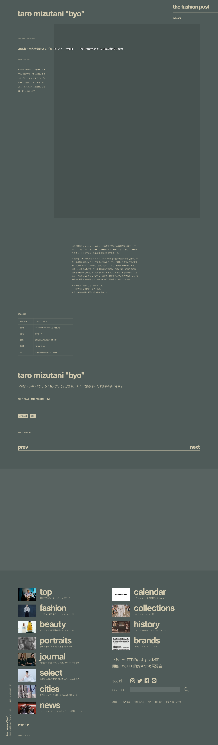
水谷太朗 (23, 416)
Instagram (132, 680)
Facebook (147, 680)
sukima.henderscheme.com (46, 352)
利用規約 (158, 702)
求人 (150, 702)
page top (23, 724)
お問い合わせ (139, 702)
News (177, 17)
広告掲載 (126, 702)
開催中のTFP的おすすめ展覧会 (137, 666)
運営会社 (115, 702)
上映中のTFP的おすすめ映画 (135, 660)
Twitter (139, 680)
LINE (154, 680)
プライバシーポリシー (175, 702)
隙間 (33, 416)
